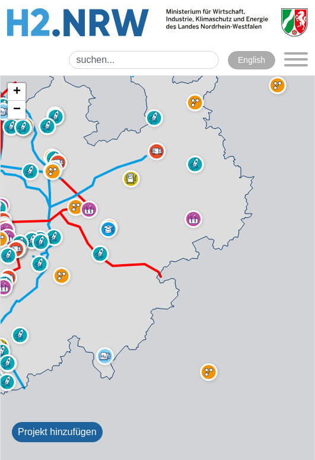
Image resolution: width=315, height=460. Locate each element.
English (251, 60)
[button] (131, 179)
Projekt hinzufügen (57, 432)
